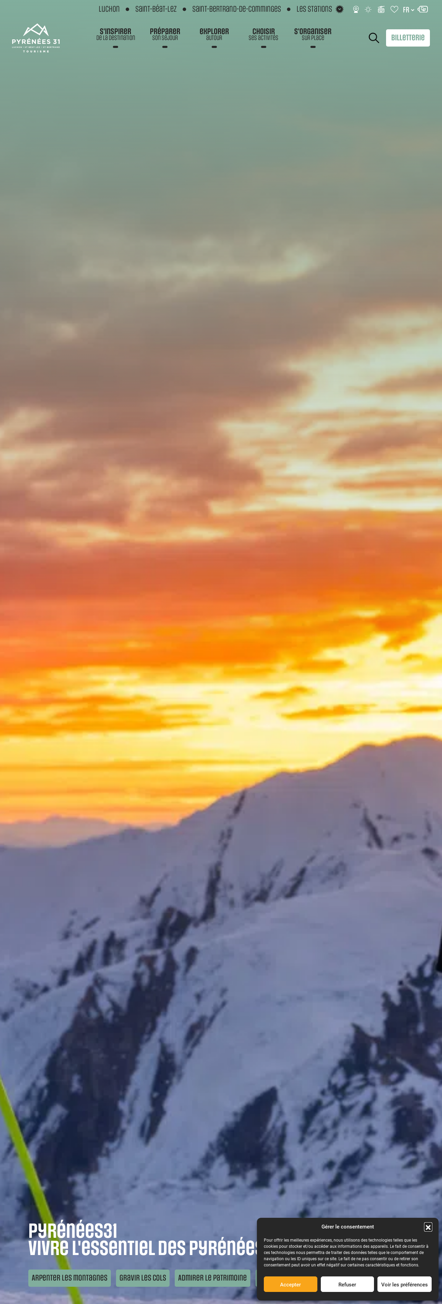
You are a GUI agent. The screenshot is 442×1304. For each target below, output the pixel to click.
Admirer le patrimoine (212, 1278)
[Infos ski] (381, 9)
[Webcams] (356, 9)
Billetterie (408, 38)
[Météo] (368, 9)
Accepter (290, 1284)
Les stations (314, 9)
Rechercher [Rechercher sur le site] (374, 38)
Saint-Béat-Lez (156, 9)
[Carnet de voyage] (395, 9)
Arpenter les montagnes (69, 1278)
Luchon (109, 9)
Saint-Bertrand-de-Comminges (236, 9)
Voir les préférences (404, 1284)
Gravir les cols (142, 1278)
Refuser (347, 1284)
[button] (428, 1226)
